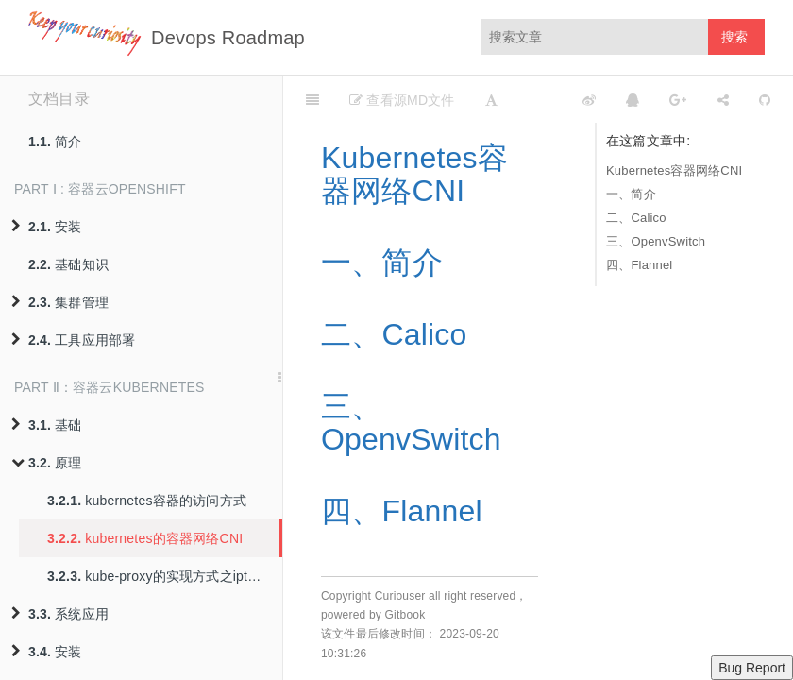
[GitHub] (764, 99)
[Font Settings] (491, 99)
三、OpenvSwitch (655, 241)
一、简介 (631, 194)
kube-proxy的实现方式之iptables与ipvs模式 (164, 576)
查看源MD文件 (401, 100)
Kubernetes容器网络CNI (674, 170)
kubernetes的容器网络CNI (145, 538)
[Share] (723, 99)
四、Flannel (639, 265)
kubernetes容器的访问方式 (146, 500)
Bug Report (751, 667)
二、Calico (636, 218)
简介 (55, 141)
